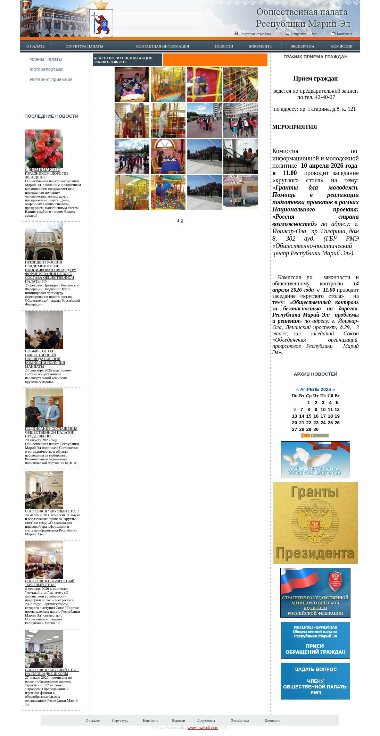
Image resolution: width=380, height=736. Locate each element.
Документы (261, 46)
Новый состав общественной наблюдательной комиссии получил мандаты (45, 358)
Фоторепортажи (47, 69)
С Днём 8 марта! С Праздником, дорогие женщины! (46, 173)
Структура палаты (84, 46)
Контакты (341, 34)
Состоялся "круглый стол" (52, 511)
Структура (120, 720)
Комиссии (341, 46)
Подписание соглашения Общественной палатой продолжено (51, 432)
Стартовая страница (252, 34)
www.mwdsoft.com (203, 728)
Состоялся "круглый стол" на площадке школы (52, 672)
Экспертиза (302, 46)
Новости (224, 46)
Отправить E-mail (302, 34)
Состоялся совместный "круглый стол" (50, 583)
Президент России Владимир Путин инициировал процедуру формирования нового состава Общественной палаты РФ (50, 271)
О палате (35, 46)
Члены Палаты (46, 59)
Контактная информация (162, 46)
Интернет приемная (51, 79)
